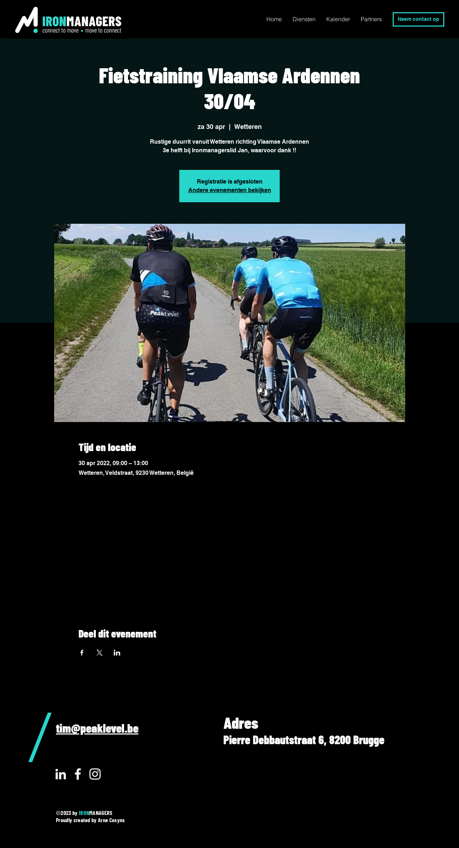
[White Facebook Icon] (77, 774)
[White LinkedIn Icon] (60, 774)
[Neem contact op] (418, 19)
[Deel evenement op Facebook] (82, 652)
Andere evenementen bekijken (229, 190)
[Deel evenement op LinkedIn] (117, 652)
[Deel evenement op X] (99, 652)
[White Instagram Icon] (95, 774)
